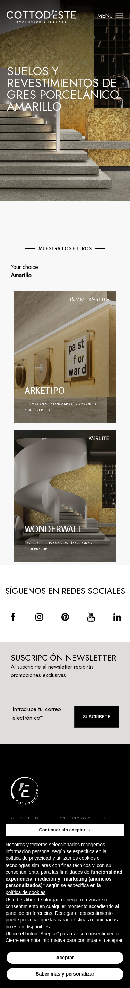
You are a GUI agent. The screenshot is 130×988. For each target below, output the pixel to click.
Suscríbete (97, 716)
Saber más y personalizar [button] (65, 979)
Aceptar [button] (65, 962)
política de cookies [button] (25, 897)
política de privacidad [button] (28, 863)
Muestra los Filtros (65, 248)
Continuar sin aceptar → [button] (65, 834)
